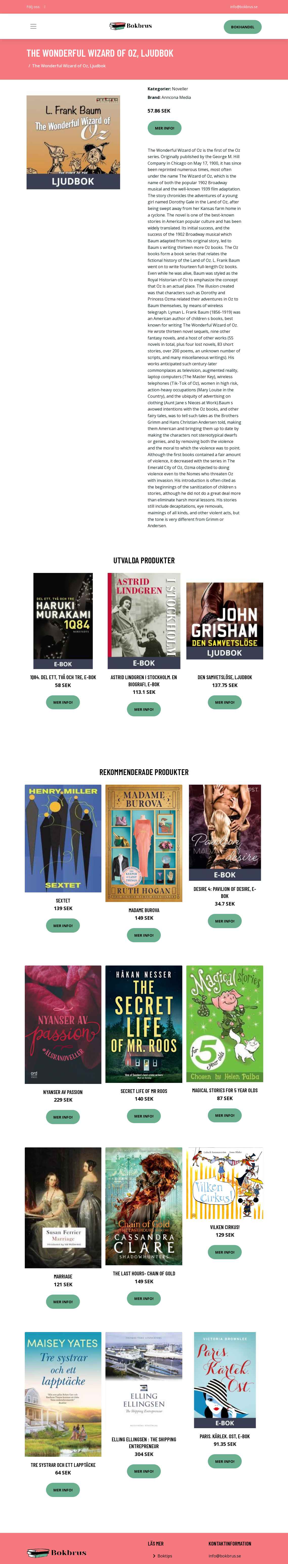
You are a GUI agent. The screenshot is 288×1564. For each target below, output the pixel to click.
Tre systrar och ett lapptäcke (63, 1465)
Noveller (180, 89)
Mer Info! (164, 128)
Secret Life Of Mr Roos (144, 1091)
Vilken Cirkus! (225, 1227)
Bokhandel (242, 26)
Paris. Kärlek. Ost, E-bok (225, 1436)
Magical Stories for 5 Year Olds (225, 1090)
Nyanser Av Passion (63, 1092)
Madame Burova (144, 910)
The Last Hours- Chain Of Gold (144, 1273)
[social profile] (45, 7)
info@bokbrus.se (244, 6)
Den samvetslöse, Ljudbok (225, 677)
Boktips (165, 1556)
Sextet (63, 900)
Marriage (63, 1276)
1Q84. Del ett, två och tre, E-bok (63, 677)
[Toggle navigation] (33, 26)
